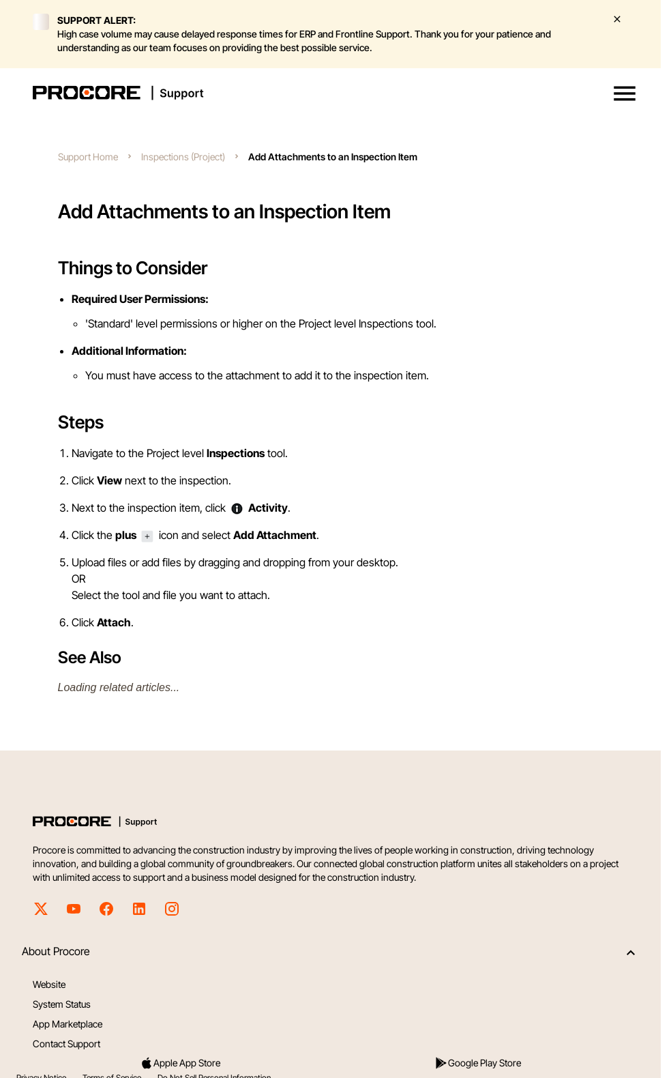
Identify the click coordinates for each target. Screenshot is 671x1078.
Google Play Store (477, 1063)
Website (49, 984)
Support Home (88, 156)
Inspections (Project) (183, 156)
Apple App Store (180, 1063)
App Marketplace (67, 1024)
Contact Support (66, 1043)
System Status (62, 1004)
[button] (624, 93)
